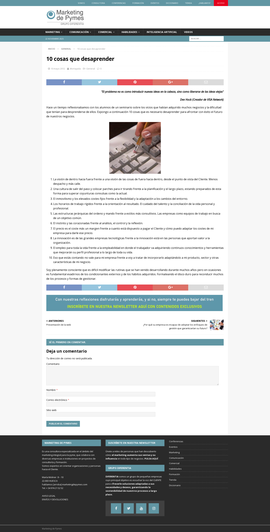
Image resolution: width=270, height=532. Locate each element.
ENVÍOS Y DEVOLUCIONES (55, 499)
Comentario (53, 364)
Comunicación (79, 32)
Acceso (221, 3)
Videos (188, 32)
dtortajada (75, 68)
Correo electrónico (57, 400)
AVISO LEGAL (48, 495)
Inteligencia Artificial (162, 32)
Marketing (52, 32)
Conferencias (119, 3)
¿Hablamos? (204, 3)
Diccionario (172, 3)
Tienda (188, 3)
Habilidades (129, 32)
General (90, 68)
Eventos (155, 3)
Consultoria (98, 3)
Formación (138, 3)
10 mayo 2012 (58, 68)
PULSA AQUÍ (151, 458)
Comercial (105, 32)
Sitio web (51, 410)
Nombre (51, 390)
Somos (81, 3)
